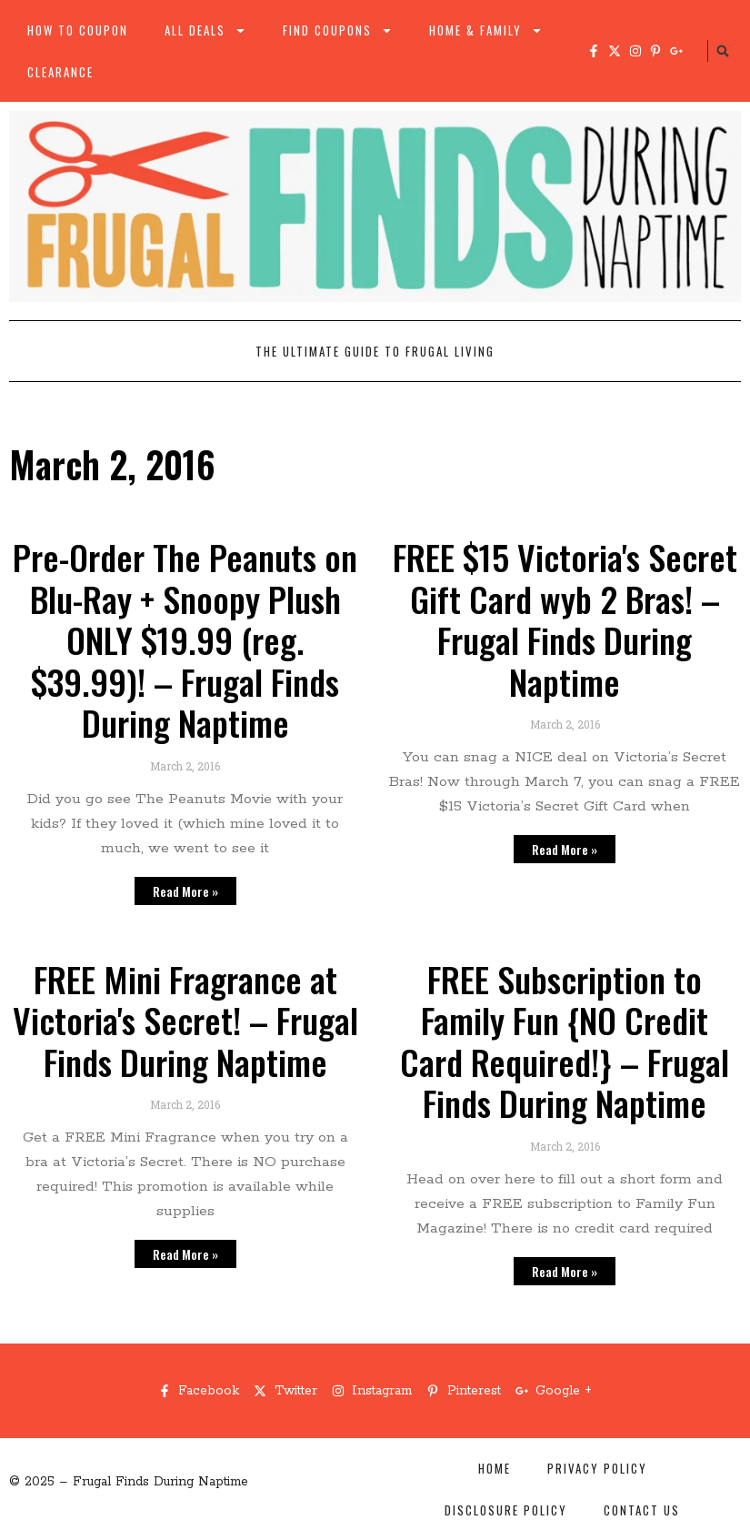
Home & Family (486, 30)
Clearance (60, 72)
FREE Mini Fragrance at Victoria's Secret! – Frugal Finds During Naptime (185, 1020)
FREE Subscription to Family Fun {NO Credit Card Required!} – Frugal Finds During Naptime (564, 1041)
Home (494, 1468)
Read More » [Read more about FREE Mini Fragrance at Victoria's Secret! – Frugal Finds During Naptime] (185, 1253)
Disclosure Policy (506, 1510)
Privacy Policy (597, 1468)
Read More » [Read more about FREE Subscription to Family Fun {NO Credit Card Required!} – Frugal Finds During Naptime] (564, 1271)
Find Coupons (338, 30)
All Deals (205, 30)
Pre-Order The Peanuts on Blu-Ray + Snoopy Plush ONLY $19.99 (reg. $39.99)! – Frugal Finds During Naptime (185, 639)
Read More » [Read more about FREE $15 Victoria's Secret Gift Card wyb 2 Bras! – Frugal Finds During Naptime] (564, 849)
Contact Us (642, 1510)
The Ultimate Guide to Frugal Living (375, 351)
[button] (723, 51)
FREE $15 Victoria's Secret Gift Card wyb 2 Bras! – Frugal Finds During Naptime (565, 619)
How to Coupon (77, 30)
